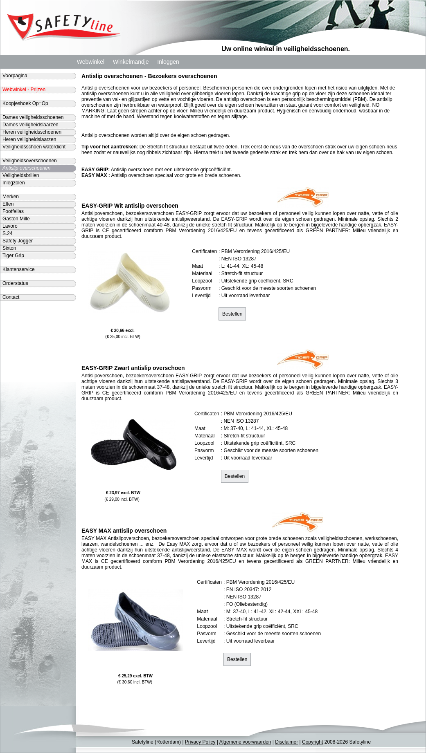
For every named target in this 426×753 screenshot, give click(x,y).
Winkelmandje (131, 61)
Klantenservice (18, 269)
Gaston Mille (16, 219)
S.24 (7, 233)
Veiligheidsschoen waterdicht (33, 147)
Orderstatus (15, 283)
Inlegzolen (13, 183)
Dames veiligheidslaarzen (30, 125)
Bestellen (232, 314)
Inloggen (168, 61)
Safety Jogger (17, 241)
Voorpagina (14, 75)
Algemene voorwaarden (245, 742)
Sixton (9, 248)
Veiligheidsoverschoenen (29, 161)
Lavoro (10, 226)
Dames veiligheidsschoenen (32, 117)
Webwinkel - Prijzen (23, 89)
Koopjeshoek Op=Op (25, 103)
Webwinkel (90, 61)
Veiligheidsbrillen (20, 175)
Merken (10, 196)
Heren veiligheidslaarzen (29, 139)
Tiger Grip (13, 255)
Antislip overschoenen (26, 168)
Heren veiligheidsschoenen (31, 132)
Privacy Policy (200, 742)
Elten (8, 204)
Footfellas (13, 211)
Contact (10, 297)
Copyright (312, 742)
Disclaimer (286, 742)
